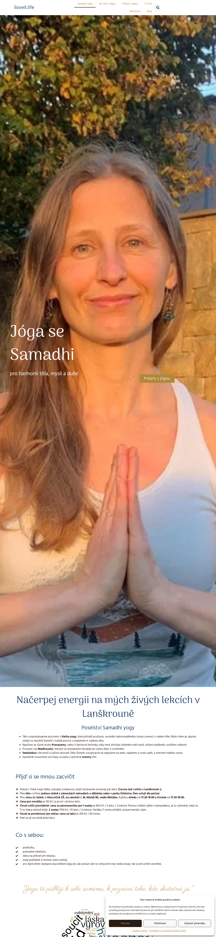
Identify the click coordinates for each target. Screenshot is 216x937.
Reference (135, 11)
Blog (149, 11)
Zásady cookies (140, 930)
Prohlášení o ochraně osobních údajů (167, 930)
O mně (148, 3)
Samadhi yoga (85, 3)
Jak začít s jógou (107, 3)
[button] (157, 7)
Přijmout (125, 923)
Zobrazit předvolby (194, 923)
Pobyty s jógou (130, 3)
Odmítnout (160, 923)
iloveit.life (25, 7)
